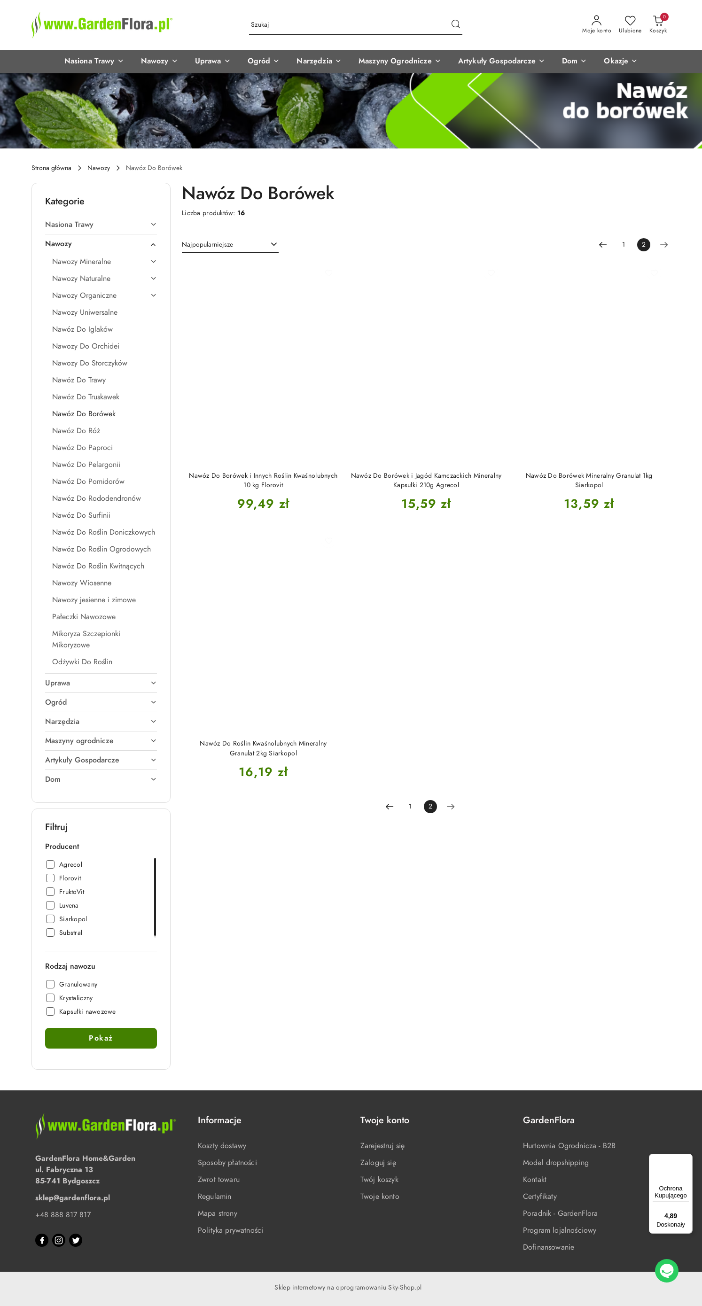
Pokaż (101, 1038)
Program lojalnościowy (559, 1230)
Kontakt (534, 1179)
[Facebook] (41, 1240)
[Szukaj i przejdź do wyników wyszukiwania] (455, 25)
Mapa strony (217, 1213)
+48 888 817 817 (63, 1215)
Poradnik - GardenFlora (560, 1213)
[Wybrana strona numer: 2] (643, 244)
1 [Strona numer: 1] (623, 244)
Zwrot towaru (219, 1179)
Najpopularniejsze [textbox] (207, 244)
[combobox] (230, 245)
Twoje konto (379, 1196)
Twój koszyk (379, 1179)
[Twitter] (75, 1240)
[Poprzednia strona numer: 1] (603, 244)
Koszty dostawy (222, 1146)
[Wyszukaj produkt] (355, 25)
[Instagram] (58, 1240)
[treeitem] (101, 224)
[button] (94, 61)
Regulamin (214, 1196)
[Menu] (687, 1159)
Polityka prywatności (230, 1230)
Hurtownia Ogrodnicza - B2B (569, 1146)
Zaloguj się (378, 1163)
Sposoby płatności (227, 1163)
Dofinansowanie (548, 1247)
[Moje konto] (596, 24)
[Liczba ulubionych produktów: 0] (630, 24)
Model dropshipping (556, 1163)
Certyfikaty (540, 1196)
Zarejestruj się (382, 1146)
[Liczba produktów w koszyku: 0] (658, 24)
